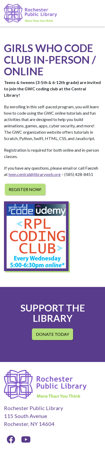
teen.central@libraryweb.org (34, 174)
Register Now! (25, 189)
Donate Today (52, 334)
